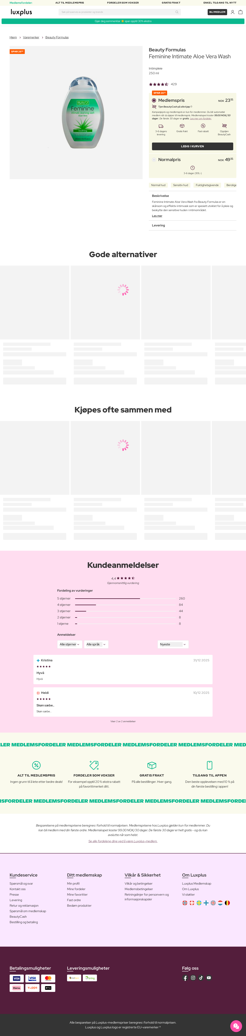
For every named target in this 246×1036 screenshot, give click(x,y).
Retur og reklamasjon (24, 905)
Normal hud (158, 185)
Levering (16, 900)
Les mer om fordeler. (201, 118)
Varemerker (31, 37)
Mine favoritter (77, 894)
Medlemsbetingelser (139, 889)
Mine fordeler (76, 889)
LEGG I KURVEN (192, 146)
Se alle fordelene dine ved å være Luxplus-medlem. (123, 841)
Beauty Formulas (57, 37)
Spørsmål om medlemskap (28, 911)
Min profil (73, 883)
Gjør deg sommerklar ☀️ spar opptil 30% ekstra (123, 21)
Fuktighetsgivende (207, 185)
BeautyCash (18, 917)
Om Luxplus (190, 889)
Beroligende (234, 185)
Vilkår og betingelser (139, 883)
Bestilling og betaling (24, 922)
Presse (14, 894)
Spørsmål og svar (21, 883)
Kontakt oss (18, 889)
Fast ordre (74, 900)
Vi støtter (188, 894)
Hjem (13, 37)
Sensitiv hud (180, 185)
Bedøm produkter (79, 905)
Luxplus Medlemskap (196, 883)
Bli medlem (217, 12)
